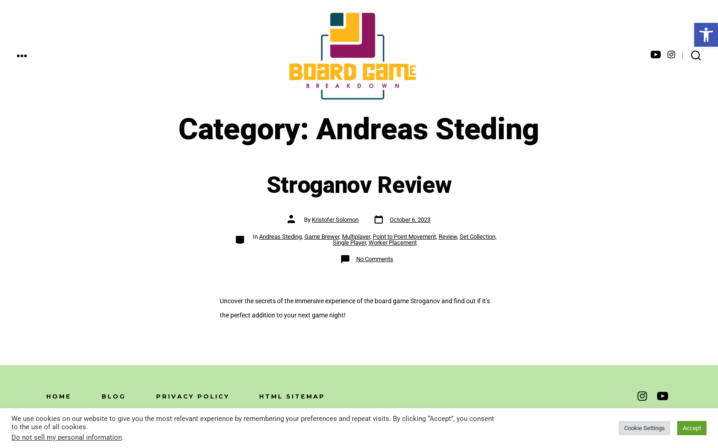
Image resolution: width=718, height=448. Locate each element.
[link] (706, 35)
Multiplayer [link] (356, 236)
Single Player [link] (349, 242)
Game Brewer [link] (322, 236)
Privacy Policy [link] (192, 396)
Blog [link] (114, 396)
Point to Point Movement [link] (404, 236)
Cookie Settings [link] (644, 428)
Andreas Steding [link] (280, 236)
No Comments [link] (374, 259)
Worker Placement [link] (393, 242)
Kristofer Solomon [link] (335, 219)
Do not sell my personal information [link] (66, 437)
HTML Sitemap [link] (292, 396)
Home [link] (58, 396)
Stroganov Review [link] (359, 185)
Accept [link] (692, 428)
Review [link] (448, 236)
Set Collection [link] (477, 236)
